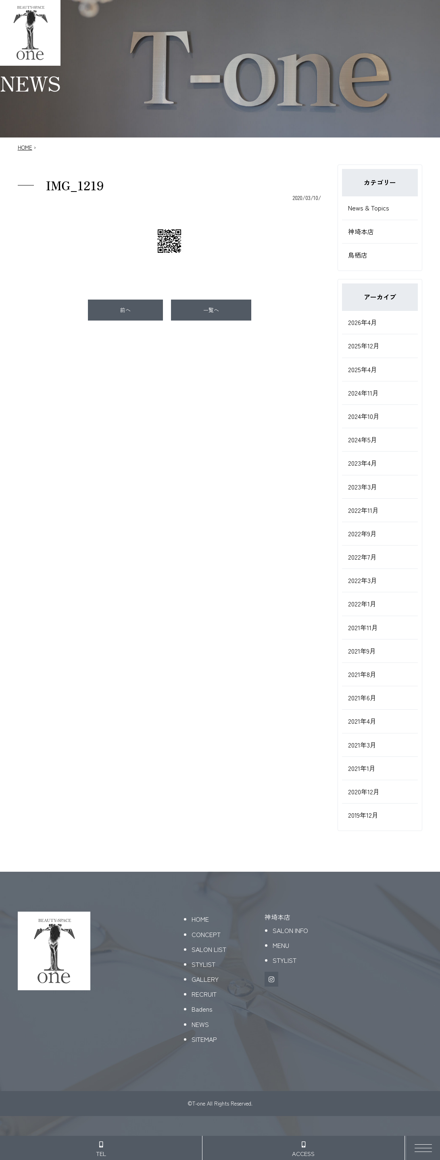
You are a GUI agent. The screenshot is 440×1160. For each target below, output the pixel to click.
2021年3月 (362, 745)
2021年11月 (363, 627)
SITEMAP (204, 1039)
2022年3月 (362, 580)
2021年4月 (362, 721)
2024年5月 (362, 439)
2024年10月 (364, 416)
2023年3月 (362, 486)
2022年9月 (362, 533)
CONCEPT (206, 934)
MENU (281, 945)
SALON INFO (290, 930)
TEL (101, 1149)
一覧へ (211, 310)
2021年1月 (361, 768)
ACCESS (303, 1149)
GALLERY (205, 979)
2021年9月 (362, 651)
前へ (125, 310)
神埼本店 (361, 231)
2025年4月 (362, 369)
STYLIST (203, 964)
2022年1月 (362, 603)
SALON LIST (209, 949)
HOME (25, 147)
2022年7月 (362, 557)
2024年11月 (363, 393)
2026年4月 (362, 322)
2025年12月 (364, 345)
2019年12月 (363, 815)
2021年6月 (362, 697)
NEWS (200, 1024)
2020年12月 (364, 791)
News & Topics (368, 207)
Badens (202, 1009)
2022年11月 (363, 510)
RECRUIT (204, 994)
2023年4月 (362, 463)
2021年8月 (362, 674)
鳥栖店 (357, 255)
